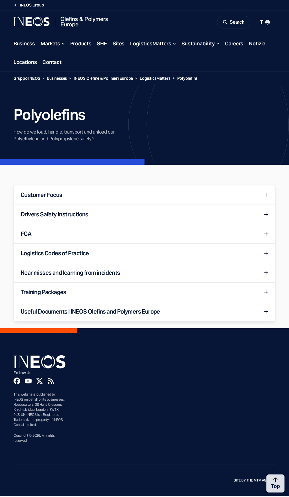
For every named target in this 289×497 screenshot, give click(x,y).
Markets (50, 44)
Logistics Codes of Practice (55, 254)
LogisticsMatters (150, 44)
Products (80, 44)
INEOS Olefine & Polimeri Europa (103, 79)
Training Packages (43, 293)
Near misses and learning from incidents (70, 274)
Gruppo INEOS (27, 79)
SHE (102, 44)
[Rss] (50, 382)
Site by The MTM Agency (254, 481)
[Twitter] (39, 382)
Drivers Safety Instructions (54, 215)
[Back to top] (275, 483)
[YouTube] (28, 382)
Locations (25, 63)
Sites (119, 44)
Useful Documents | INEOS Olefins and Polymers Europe (90, 312)
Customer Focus (41, 196)
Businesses (57, 79)
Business (24, 44)
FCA (26, 235)
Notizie (257, 44)
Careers (234, 44)
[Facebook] (17, 382)
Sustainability (198, 44)
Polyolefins (187, 79)
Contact (51, 63)
